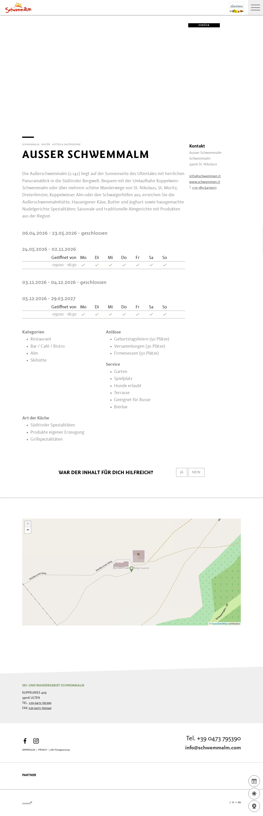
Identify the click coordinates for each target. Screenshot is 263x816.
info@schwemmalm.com (213, 748)
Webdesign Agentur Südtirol (27, 803)
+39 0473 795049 (39, 708)
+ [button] (28, 524)
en (239, 802)
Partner (29, 775)
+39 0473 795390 (40, 703)
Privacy (42, 750)
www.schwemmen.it (204, 182)
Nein (195, 472)
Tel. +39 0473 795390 (213, 738)
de (226, 802)
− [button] (28, 530)
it (233, 802)
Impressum (28, 750)
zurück (199, 25)
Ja (179, 472)
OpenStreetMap (219, 623)
